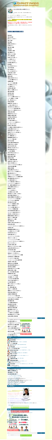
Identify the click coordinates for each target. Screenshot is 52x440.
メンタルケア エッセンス (37, 437)
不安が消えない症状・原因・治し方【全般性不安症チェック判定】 (40, 336)
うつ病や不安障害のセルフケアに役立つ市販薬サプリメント (40, 341)
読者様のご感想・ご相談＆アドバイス (39, 374)
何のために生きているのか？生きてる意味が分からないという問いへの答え (40, 350)
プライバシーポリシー (38, 397)
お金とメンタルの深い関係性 (38, 357)
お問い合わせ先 (37, 398)
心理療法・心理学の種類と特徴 (38, 370)
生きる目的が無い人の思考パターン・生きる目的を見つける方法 (19, 398)
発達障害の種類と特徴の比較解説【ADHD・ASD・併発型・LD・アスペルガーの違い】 (39, 407)
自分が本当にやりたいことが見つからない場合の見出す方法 (18, 400)
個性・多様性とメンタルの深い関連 (39, 368)
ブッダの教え (36, 358)
